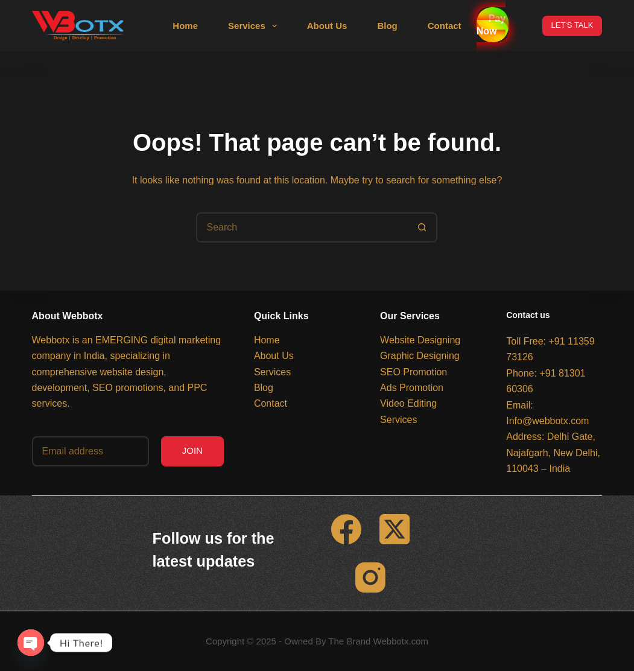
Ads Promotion (411, 388)
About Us (327, 26)
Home (185, 26)
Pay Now (491, 24)
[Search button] (422, 227)
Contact (444, 26)
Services (255, 26)
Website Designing (420, 340)
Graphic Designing (420, 356)
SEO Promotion (413, 372)
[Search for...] (301, 227)
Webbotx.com (400, 641)
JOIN (192, 450)
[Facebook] (346, 529)
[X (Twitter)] (394, 529)
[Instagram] (370, 577)
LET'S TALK (572, 25)
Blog (387, 26)
